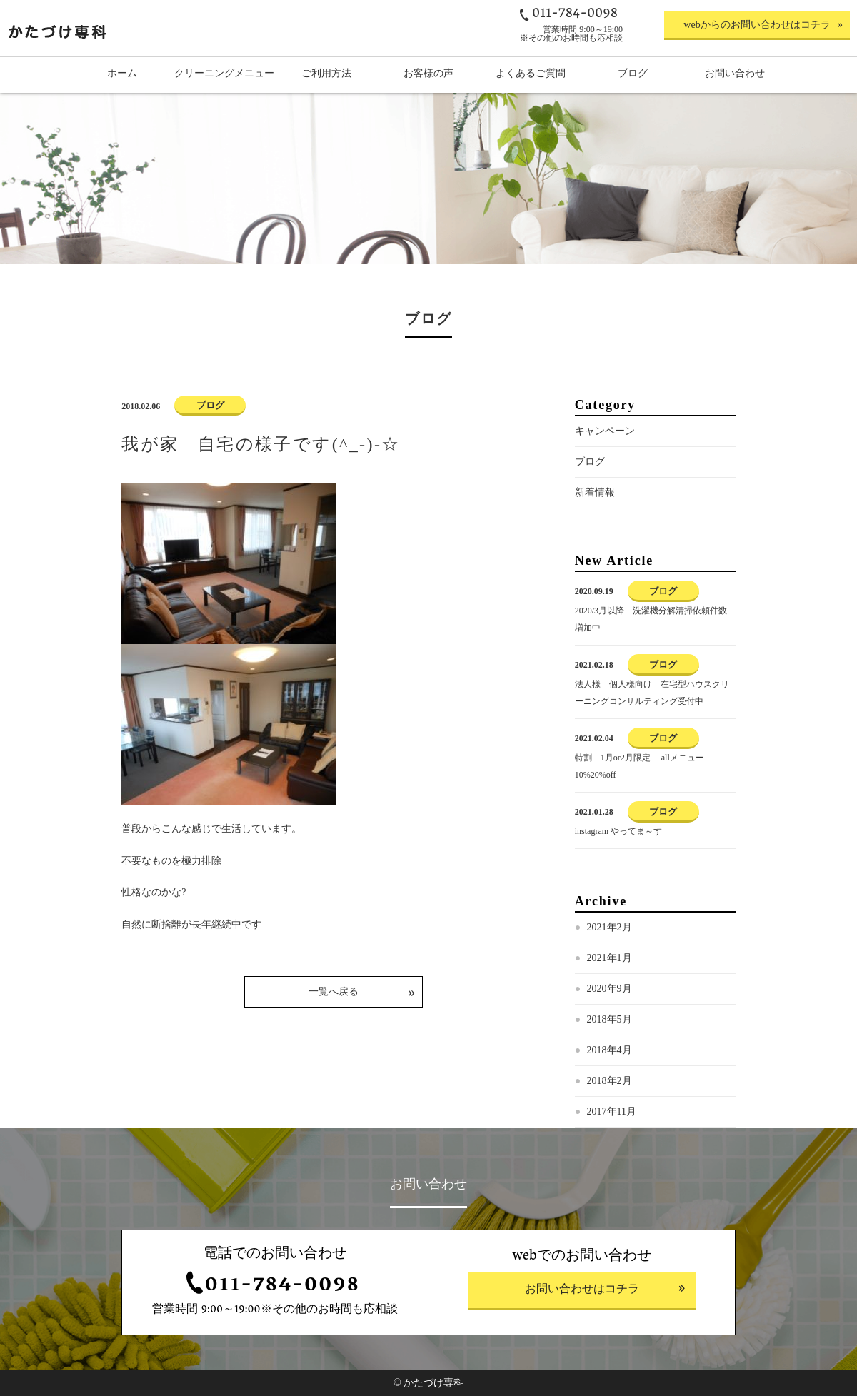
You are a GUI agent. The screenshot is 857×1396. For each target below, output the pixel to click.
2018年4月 (609, 1050)
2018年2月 (609, 1080)
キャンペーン (605, 431)
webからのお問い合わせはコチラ (756, 24)
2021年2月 (609, 927)
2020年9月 (609, 988)
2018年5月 (609, 1019)
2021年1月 (609, 958)
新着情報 (595, 492)
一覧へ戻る (334, 991)
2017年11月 (611, 1111)
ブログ (590, 461)
